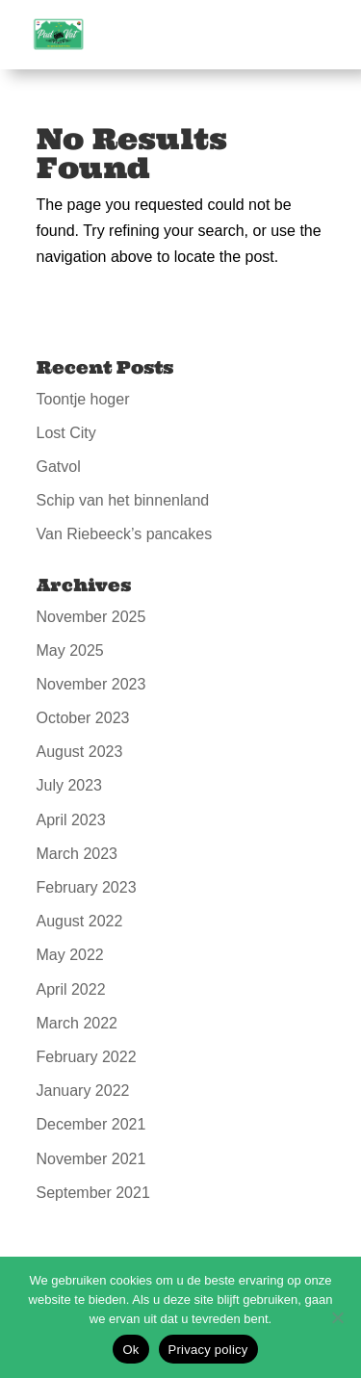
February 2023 (87, 887)
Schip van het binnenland (123, 500)
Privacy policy (208, 1349)
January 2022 (83, 1090)
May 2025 (70, 650)
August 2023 (80, 751)
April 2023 (71, 820)
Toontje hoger (83, 399)
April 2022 (71, 989)
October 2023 (83, 718)
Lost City (66, 433)
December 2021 (91, 1124)
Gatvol (59, 466)
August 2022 (80, 921)
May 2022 (70, 955)
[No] (337, 1317)
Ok (130, 1349)
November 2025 (91, 617)
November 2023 (91, 684)
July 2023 (70, 785)
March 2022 (77, 1023)
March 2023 (77, 853)
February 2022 (87, 1057)
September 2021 (93, 1192)
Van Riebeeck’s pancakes (125, 534)
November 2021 (91, 1159)
